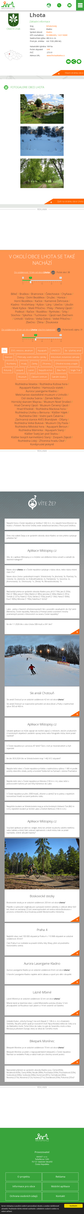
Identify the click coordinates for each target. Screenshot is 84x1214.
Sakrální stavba (59, 376)
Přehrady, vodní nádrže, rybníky (31, 357)
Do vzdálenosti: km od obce (32, 272)
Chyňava (67, 294)
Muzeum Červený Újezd (54, 405)
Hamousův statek (52, 387)
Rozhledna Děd (28, 416)
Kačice (38, 301)
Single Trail (75, 370)
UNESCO (55, 350)
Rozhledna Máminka (31, 430)
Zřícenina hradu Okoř (52, 441)
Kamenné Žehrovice (56, 301)
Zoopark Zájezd (62, 437)
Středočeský (51, 26)
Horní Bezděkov (23, 301)
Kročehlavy (27, 304)
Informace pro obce (23, 1186)
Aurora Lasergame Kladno (41, 391)
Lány (49, 304)
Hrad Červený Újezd (26, 405)
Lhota (37, 15)
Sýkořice (27, 315)
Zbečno (30, 322)
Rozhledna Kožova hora (53, 384)
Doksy (20, 297)
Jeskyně (19, 370)
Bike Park (61, 370)
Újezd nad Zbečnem (61, 315)
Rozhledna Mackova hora (51, 409)
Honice (61, 297)
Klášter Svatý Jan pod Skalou (41, 433)
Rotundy (7, 370)
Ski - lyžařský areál (73, 350)
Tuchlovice (40, 315)
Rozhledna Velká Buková (29, 423)
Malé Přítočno (36, 308)
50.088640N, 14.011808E (56, 35)
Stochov (15, 315)
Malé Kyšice (19, 308)
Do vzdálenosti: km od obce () (28, 329)
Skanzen (9, 357)
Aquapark (42, 350)
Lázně (31, 370)
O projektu (23, 1176)
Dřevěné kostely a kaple (66, 363)
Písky (50, 308)
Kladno (49, 32)
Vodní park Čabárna (51, 416)
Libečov (58, 304)
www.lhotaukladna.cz (56, 55)
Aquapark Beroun (56, 426)
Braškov (24, 294)
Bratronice (37, 294)
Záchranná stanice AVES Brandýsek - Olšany (41, 419)
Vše (4, 350)
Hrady (24, 363)
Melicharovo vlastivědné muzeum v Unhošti (41, 394)
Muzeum (22, 376)
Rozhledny (11, 363)
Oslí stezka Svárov (31, 398)
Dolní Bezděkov (35, 297)
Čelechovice (52, 294)
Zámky (34, 363)
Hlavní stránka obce (74, 72)
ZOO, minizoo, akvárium (22, 350)
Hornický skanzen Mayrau (26, 402)
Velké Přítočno (61, 318)
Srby (64, 311)
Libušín (69, 304)
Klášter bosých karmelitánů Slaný (31, 437)
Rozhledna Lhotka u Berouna (32, 412)
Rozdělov (41, 311)
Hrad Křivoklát (25, 409)
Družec (51, 297)
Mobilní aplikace (60, 1186)
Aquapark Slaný (54, 430)
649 (48, 49)
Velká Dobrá (43, 318)
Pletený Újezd (63, 308)
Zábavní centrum (39, 376)
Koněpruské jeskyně (42, 444)
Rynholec (54, 311)
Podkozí (19, 311)
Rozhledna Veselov (26, 384)
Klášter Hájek (59, 412)
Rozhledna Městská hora (29, 426)
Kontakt (60, 1196)
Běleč (14, 294)
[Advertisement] (42, 230)
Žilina (40, 322)
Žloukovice (52, 322)
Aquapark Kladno (29, 387)
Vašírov (29, 318)
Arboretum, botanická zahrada (65, 357)
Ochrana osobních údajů (24, 1196)
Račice (30, 311)
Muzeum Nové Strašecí (57, 402)
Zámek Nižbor (53, 398)
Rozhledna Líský (27, 441)
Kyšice (40, 304)
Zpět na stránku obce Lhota (70, 201)
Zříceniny (46, 363)
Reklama (60, 1176)
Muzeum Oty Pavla (57, 423)
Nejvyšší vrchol (45, 370)
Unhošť (18, 318)
